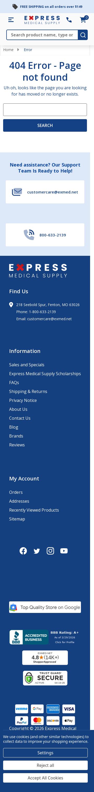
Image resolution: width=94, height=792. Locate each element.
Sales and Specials (26, 365)
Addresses (19, 501)
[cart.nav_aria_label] (83, 20)
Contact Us (20, 418)
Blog (13, 427)
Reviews (17, 445)
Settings (46, 753)
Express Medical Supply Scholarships (45, 373)
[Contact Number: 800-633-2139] (69, 20)
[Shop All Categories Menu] (11, 20)
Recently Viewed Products (34, 510)
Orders (16, 492)
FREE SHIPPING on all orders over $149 (51, 6)
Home (8, 49)
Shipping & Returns (28, 391)
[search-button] (83, 35)
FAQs (14, 382)
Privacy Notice (23, 400)
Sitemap (17, 519)
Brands (16, 436)
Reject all (45, 765)
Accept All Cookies (45, 778)
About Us (18, 409)
